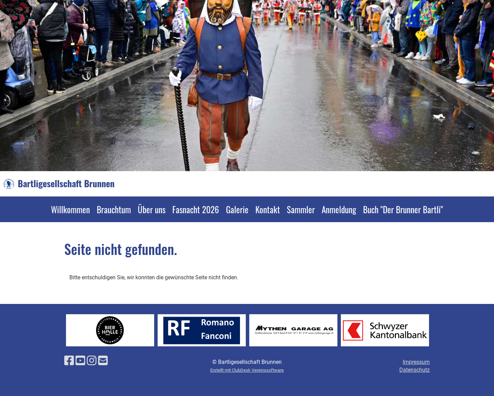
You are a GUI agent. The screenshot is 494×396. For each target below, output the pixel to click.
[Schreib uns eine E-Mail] (103, 360)
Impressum (416, 362)
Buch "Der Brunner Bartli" (403, 209)
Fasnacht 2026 (195, 209)
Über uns (151, 209)
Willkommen (70, 209)
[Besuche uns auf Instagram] (91, 360)
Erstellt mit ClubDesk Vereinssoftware (247, 370)
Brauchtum (114, 209)
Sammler (301, 209)
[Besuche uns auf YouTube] (80, 360)
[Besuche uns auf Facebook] (69, 360)
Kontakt (267, 209)
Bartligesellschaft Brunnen (66, 183)
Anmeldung (339, 209)
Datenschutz (414, 370)
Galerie (237, 209)
